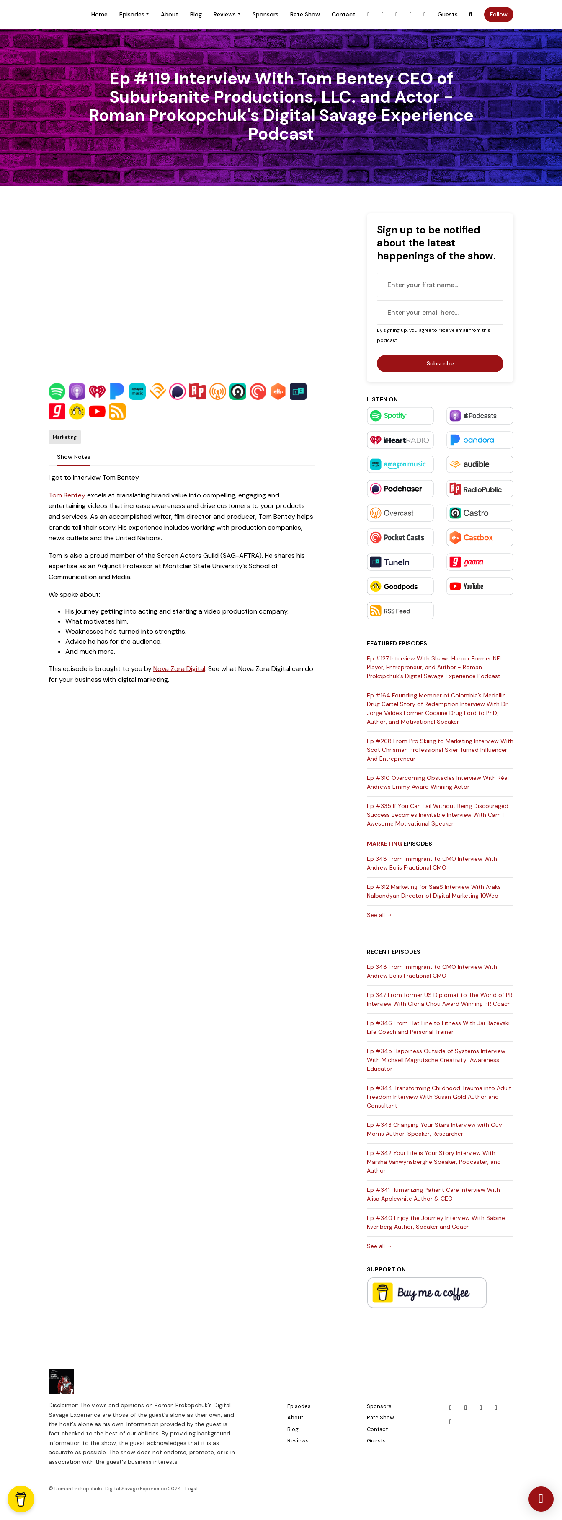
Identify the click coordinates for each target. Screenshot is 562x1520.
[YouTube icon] (450, 1422)
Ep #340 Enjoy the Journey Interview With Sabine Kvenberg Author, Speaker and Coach (436, 1222)
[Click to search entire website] (471, 14)
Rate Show (305, 14)
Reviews (225, 14)
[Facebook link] (368, 14)
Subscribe (440, 363)
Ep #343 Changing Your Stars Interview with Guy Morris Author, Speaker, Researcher (434, 1129)
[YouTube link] (425, 14)
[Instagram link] (383, 14)
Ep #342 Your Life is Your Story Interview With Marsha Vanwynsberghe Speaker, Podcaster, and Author (434, 1161)
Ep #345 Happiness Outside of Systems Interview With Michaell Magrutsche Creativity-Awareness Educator (436, 1059)
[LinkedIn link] (396, 14)
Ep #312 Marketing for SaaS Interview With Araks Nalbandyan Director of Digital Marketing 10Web (434, 891)
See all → (379, 915)
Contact (344, 14)
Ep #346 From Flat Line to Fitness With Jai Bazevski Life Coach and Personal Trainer (438, 1027)
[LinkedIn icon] (481, 1408)
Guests (448, 14)
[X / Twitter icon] (496, 1408)
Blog (196, 14)
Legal (191, 1488)
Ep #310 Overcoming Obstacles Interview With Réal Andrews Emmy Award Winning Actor (438, 782)
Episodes (131, 14)
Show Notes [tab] (73, 457)
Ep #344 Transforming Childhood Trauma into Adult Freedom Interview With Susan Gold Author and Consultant (439, 1096)
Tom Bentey (67, 495)
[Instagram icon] (465, 1408)
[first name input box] (440, 285)
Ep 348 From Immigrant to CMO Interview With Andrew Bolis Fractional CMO (432, 863)
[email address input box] (440, 312)
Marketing (384, 843)
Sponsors (265, 14)
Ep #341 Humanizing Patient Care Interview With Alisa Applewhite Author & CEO (433, 1194)
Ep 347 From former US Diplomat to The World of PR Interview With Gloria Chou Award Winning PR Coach (440, 999)
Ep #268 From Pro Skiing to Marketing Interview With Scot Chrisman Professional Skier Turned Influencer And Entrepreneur (440, 749)
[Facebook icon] (450, 1408)
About (169, 14)
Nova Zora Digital (179, 668)
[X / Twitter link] (411, 14)
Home (99, 14)
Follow (499, 14)
